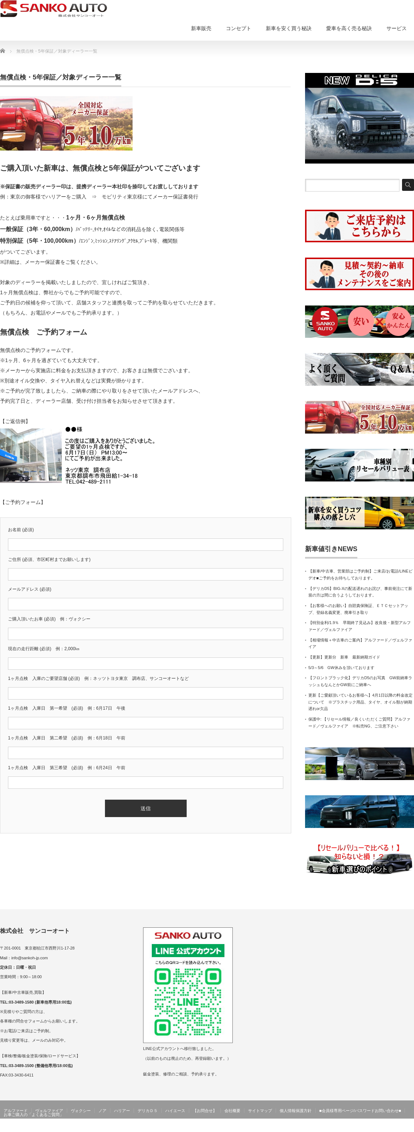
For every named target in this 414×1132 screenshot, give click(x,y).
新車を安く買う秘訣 (289, 28)
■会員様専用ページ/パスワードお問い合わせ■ (360, 1110)
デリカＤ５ (148, 1110)
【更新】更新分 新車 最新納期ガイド (344, 657)
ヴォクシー (81, 1110)
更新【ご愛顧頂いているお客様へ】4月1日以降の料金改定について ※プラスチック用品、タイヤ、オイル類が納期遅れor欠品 (360, 702)
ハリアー (122, 1110)
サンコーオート (398, 1126)
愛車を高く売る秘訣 (349, 28)
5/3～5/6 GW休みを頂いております (341, 667)
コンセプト (238, 28)
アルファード (16, 1110)
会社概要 (232, 1110)
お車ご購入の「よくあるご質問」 (34, 1114)
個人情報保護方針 (296, 1110)
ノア (102, 1110)
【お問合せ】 (205, 1110)
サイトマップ (260, 1110)
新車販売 (201, 28)
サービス (396, 28)
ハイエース (175, 1110)
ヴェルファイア (49, 1110)
